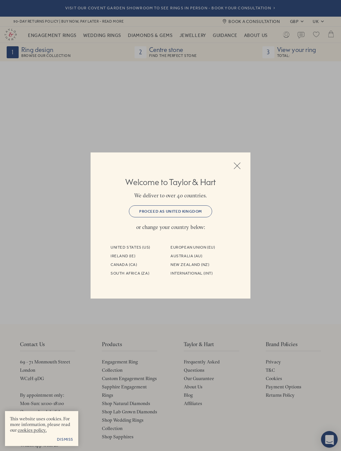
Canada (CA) (124, 264)
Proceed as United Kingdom (170, 211)
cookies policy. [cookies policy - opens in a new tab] (32, 430)
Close (237, 165)
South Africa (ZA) (130, 273)
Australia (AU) (186, 256)
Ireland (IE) (123, 256)
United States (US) (130, 247)
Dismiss (65, 439)
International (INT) (191, 273)
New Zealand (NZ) (189, 264)
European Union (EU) (192, 247)
